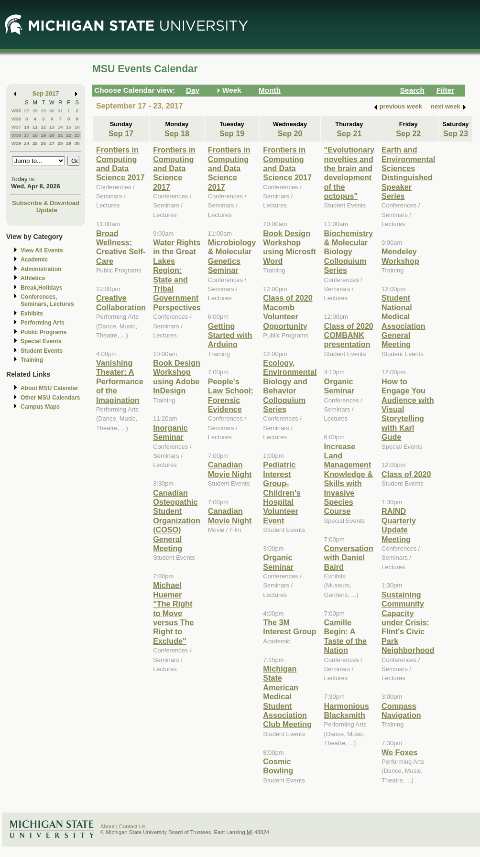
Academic (34, 259)
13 (52, 127)
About (107, 826)
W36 (16, 118)
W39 (16, 143)
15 (68, 127)
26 (43, 143)
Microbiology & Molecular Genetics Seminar (232, 256)
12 (43, 127)
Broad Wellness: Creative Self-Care (120, 247)
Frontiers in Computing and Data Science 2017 (120, 163)
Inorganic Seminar (170, 432)
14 (60, 127)
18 (35, 135)
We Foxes (399, 752)
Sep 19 (231, 133)
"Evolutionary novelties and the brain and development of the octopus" (349, 172)
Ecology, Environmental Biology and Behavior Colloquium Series (289, 385)
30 (52, 110)
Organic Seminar (278, 562)
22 (68, 135)
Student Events (42, 350)
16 (77, 127)
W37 (16, 127)
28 (35, 110)
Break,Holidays (42, 287)
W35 (16, 110)
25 (35, 143)
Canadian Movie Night (230, 469)
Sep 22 (408, 133)
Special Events (41, 341)
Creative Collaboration (121, 302)
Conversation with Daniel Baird (348, 557)
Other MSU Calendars (50, 397)
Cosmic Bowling (278, 766)
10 (26, 127)
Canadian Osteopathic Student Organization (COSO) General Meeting (176, 520)
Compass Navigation (401, 710)
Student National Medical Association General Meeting (403, 320)
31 (60, 110)
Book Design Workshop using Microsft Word (289, 247)
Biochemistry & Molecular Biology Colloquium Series (348, 252)
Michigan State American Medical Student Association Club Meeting (287, 696)
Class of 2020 (406, 474)
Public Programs (43, 332)
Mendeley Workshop (400, 256)
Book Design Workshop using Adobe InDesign (176, 376)
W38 (16, 135)
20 (52, 135)
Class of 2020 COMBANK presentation (348, 335)
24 (26, 143)
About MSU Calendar (49, 388)
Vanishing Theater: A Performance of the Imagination (119, 381)
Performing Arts (43, 322)
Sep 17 (121, 133)
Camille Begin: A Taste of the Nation (345, 636)
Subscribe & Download (45, 202)
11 (35, 127)
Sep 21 (349, 133)
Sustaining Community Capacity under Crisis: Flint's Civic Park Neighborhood (408, 622)
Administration (41, 269)
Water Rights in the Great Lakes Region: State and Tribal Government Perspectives (177, 275)
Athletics (33, 278)
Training (32, 360)
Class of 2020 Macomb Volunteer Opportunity (287, 311)
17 (26, 135)
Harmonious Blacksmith (346, 710)
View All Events (42, 250)
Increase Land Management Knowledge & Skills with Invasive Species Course (348, 479)
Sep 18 (176, 133)
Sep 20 (289, 133)
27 (26, 110)
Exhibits (32, 313)
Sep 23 (455, 133)
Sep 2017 (46, 93)
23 (77, 135)
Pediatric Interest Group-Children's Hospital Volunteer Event (281, 492)
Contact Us (132, 826)
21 (60, 135)
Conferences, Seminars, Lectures (47, 300)
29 (43, 110)
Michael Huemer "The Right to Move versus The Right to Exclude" (173, 613)
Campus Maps (40, 406)
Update (46, 210)
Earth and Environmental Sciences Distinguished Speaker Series (408, 172)
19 (43, 135)
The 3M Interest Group (289, 627)
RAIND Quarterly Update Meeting (399, 525)
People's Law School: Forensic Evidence (230, 395)
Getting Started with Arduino (230, 335)
